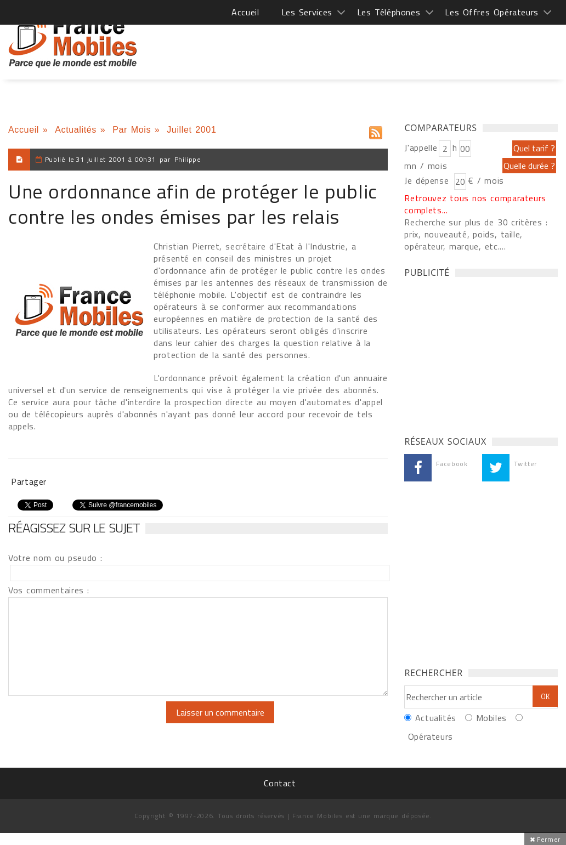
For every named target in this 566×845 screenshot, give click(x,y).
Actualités (76, 129)
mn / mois (425, 166)
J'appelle (420, 147)
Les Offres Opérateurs (492, 12)
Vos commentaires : (48, 590)
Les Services (306, 12)
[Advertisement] (358, 44)
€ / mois (486, 180)
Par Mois (131, 129)
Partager (29, 481)
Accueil (245, 12)
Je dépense (428, 180)
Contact (280, 783)
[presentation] (99, 722)
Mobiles (491, 717)
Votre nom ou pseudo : (55, 558)
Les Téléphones (389, 12)
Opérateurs (430, 736)
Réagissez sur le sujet (74, 527)
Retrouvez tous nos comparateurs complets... (475, 204)
